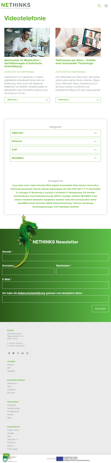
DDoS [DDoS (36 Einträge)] (48, 186)
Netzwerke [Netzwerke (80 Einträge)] (38, 200)
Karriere (10, 414)
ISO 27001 (11, 393)
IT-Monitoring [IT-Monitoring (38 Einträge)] (35, 193)
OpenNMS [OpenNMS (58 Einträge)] (23, 203)
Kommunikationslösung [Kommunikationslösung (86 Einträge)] (41, 196)
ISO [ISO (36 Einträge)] (65, 189)
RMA (9, 436)
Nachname (63, 266)
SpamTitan (11, 439)
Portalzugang (12, 449)
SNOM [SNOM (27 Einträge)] (49, 203)
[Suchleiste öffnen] (99, 5)
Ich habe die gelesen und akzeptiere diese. (42, 293)
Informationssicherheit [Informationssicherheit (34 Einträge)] (22, 189)
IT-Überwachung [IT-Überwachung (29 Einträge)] (74, 193)
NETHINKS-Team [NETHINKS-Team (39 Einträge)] (89, 196)
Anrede (7, 252)
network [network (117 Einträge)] (18, 200)
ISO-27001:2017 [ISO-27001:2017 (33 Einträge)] (75, 189)
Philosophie (11, 405)
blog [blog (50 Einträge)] (14, 186)
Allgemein (17, 133)
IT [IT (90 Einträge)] (84, 189)
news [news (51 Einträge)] (67, 200)
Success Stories (13, 411)
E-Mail (7, 279)
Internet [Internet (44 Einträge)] (37, 189)
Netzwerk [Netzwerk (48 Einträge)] (27, 200)
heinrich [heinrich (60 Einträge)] (82, 186)
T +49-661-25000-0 (15, 343)
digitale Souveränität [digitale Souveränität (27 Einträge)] (62, 186)
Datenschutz (12, 383)
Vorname (8, 266)
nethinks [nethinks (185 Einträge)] (76, 196)
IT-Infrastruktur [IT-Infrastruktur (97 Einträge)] (93, 189)
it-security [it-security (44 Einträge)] (48, 193)
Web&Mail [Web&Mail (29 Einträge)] (64, 207)
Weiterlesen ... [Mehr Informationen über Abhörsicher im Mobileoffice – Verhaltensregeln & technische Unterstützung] (13, 100)
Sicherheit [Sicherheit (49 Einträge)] (40, 203)
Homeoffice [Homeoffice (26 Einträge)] (93, 186)
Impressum (11, 390)
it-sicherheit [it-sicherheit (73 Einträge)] (59, 193)
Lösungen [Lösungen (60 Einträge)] (66, 196)
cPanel (9, 446)
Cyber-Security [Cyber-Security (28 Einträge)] (38, 186)
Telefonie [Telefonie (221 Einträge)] (77, 203)
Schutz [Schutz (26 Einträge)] (31, 203)
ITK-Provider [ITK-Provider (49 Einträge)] (89, 193)
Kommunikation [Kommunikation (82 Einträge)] (21, 196)
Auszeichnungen (13, 408)
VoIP (14, 150)
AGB (9, 386)
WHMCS (10, 443)
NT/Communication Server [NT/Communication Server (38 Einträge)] (84, 200)
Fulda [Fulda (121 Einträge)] (75, 186)
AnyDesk (10, 433)
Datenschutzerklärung (31, 293)
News (9, 418)
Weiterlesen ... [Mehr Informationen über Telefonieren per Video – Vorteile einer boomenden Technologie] (64, 100)
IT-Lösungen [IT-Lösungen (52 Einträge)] (22, 193)
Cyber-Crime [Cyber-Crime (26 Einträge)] (24, 186)
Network (17, 141)
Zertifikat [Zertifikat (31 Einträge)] (74, 207)
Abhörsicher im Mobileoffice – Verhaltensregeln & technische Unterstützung (23, 63)
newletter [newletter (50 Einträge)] (60, 200)
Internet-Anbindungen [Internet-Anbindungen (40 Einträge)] (51, 189)
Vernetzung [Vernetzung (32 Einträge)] (87, 203)
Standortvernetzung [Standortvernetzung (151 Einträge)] (62, 203)
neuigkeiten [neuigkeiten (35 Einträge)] (49, 200)
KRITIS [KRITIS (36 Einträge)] (57, 196)
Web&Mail (17, 158)
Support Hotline (13, 430)
